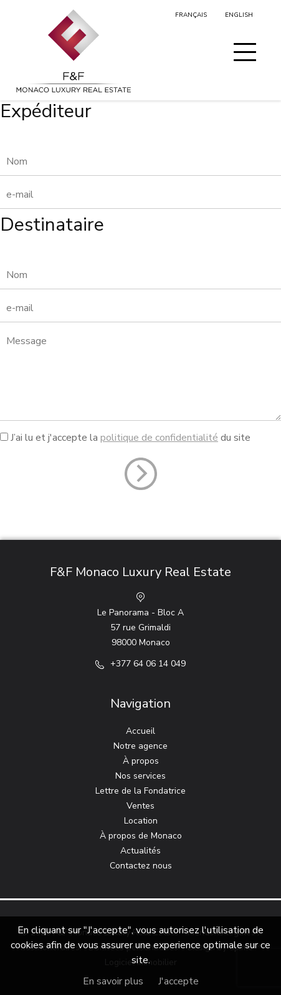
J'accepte (178, 981)
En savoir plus (113, 981)
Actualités (140, 851)
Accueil (140, 731)
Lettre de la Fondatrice (140, 791)
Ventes (140, 806)
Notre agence (140, 746)
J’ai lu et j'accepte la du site (130, 438)
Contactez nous (141, 866)
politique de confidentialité (159, 438)
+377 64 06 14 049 (148, 664)
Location (141, 821)
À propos (141, 761)
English (239, 15)
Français (191, 15)
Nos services (140, 776)
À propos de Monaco (141, 836)
